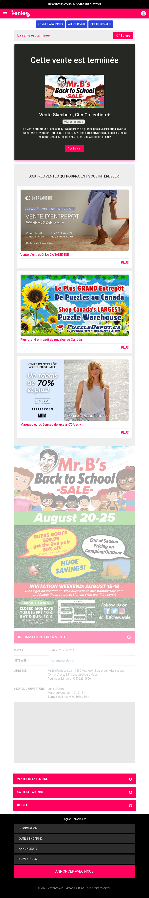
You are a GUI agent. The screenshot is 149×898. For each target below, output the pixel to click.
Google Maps (89, 674)
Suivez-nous (27, 858)
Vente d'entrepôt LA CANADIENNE (44, 255)
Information (27, 828)
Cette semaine (100, 24)
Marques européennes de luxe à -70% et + (50, 424)
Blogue (74, 805)
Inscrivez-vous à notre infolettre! (74, 4)
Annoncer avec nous (74, 871)
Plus (125, 262)
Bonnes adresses (50, 24)
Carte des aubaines (74, 792)
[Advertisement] (74, 732)
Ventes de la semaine (74, 779)
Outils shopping (30, 838)
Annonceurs (27, 848)
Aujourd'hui (76, 24)
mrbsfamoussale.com (62, 660)
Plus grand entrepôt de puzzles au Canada (51, 339)
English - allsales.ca (74, 819)
